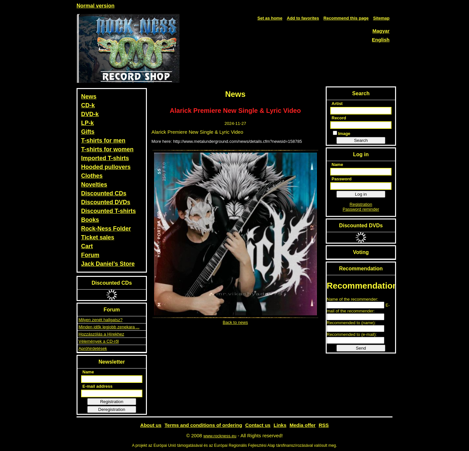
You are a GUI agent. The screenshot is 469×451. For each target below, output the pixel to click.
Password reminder (361, 209)
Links (280, 425)
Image (341, 133)
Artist (337, 103)
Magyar (381, 31)
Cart (87, 246)
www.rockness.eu (220, 435)
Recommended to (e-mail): (352, 334)
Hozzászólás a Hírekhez (101, 334)
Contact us (258, 425)
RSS (324, 425)
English (381, 39)
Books (90, 220)
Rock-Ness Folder (106, 228)
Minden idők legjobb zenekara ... (108, 326)
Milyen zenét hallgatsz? (100, 319)
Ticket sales (97, 237)
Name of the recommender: (352, 299)
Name (88, 371)
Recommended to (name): (351, 322)
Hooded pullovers (106, 167)
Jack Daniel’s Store (108, 264)
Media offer (303, 425)
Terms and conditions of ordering (203, 425)
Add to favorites (303, 18)
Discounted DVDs (105, 202)
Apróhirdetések (92, 348)
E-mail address (97, 386)
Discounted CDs (103, 193)
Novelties (94, 184)
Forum (90, 255)
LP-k (87, 123)
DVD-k (90, 114)
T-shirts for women (107, 149)
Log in (361, 194)
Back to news (235, 322)
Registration (111, 401)
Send (361, 348)
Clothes (92, 176)
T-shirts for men (103, 140)
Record (339, 117)
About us (151, 425)
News (88, 96)
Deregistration (111, 409)
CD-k (88, 105)
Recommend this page (346, 18)
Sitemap (381, 18)
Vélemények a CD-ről (98, 341)
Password (341, 178)
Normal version (95, 5)
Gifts (87, 131)
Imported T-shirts (105, 158)
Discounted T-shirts (108, 211)
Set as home (269, 18)
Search (361, 140)
